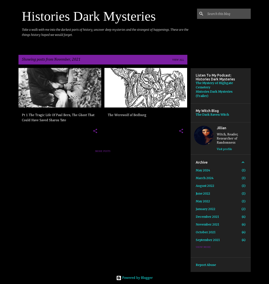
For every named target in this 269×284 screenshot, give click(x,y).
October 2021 (206, 232)
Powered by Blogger (134, 278)
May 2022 (203, 201)
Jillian (221, 128)
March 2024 (205, 178)
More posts (102, 151)
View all (178, 60)
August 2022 (205, 186)
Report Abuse (206, 265)
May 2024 (203, 170)
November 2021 (207, 224)
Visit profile (224, 149)
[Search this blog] (228, 14)
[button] (95, 131)
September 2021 (208, 240)
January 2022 (205, 209)
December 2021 (207, 217)
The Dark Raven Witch (212, 115)
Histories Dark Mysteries (89, 16)
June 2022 (203, 193)
